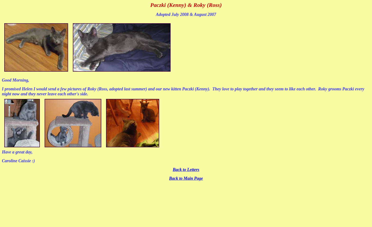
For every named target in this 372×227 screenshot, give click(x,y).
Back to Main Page (186, 178)
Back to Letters (186, 169)
